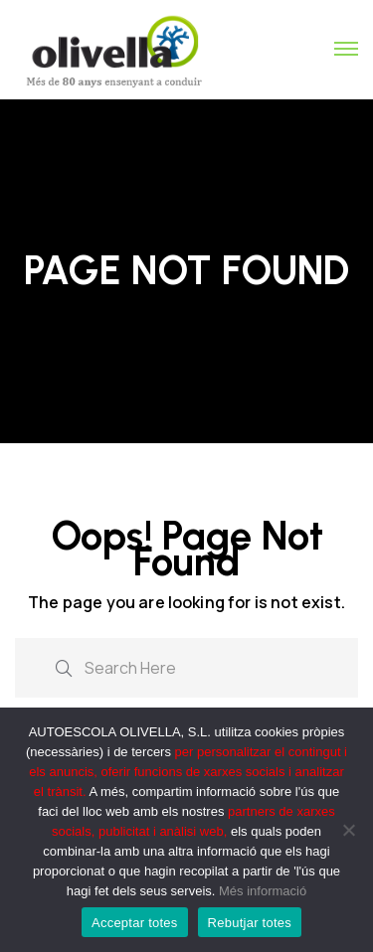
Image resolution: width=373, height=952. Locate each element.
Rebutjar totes (249, 922)
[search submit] (64, 666)
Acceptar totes (135, 922)
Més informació (262, 890)
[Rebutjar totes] (348, 830)
